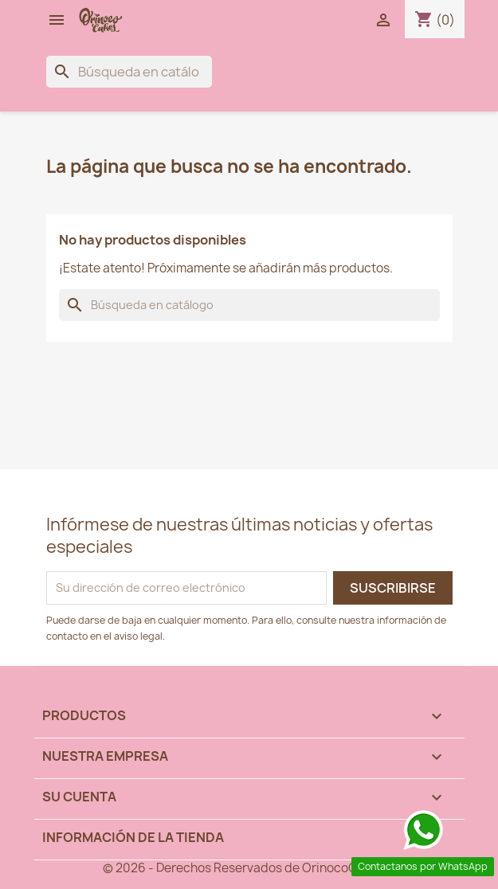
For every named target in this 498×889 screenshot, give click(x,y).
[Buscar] (129, 72)
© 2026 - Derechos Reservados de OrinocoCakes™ (249, 868)
